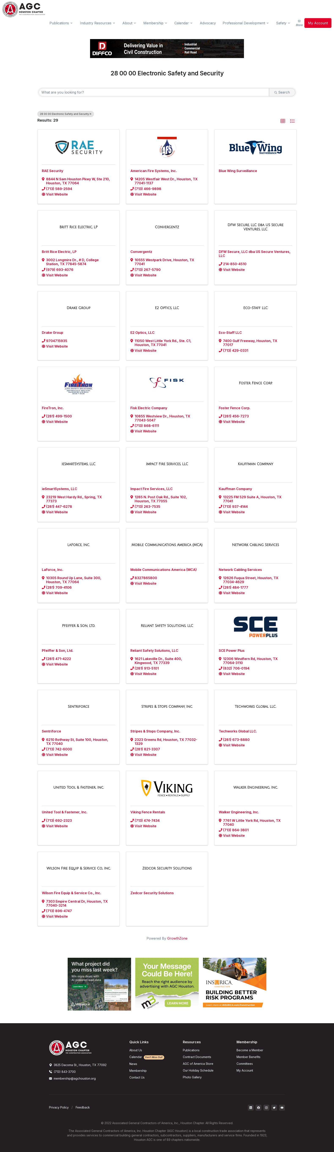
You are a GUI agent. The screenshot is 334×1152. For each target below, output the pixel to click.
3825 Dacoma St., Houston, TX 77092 (78, 1065)
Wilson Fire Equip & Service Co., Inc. (71, 893)
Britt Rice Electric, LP (59, 252)
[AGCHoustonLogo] (70, 1047)
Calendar (146, 1057)
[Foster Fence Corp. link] (255, 383)
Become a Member (250, 1050)
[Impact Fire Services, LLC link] (167, 464)
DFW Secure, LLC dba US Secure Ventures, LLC (254, 254)
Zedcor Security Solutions (152, 893)
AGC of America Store (198, 1063)
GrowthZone (177, 938)
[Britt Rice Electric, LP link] (78, 227)
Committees (245, 1063)
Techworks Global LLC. (238, 731)
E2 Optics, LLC (142, 332)
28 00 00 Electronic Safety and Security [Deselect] (65, 113)
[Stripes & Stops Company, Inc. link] (167, 707)
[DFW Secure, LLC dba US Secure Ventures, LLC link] (255, 227)
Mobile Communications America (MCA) (163, 570)
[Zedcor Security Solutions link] (167, 868)
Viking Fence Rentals (147, 812)
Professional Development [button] (244, 23)
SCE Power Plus (232, 650)
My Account (318, 23)
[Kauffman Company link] (255, 464)
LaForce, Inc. (52, 570)
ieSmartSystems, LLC (59, 489)
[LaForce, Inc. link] (78, 545)
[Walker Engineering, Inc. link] (255, 787)
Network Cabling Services (240, 570)
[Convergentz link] (167, 227)
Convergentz (141, 252)
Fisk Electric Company (148, 408)
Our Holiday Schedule (198, 1070)
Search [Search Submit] (282, 92)
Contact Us (137, 1077)
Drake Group (52, 332)
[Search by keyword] (154, 92)
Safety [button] (281, 23)
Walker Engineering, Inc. (239, 812)
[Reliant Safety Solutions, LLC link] (167, 626)
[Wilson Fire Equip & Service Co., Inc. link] (78, 868)
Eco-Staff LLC (230, 332)
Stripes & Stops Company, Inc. (155, 731)
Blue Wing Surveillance (238, 171)
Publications (191, 1050)
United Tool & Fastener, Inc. (64, 812)
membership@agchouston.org (72, 1078)
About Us (135, 1050)
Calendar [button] (181, 23)
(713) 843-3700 (62, 1071)
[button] (283, 121)
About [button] (127, 23)
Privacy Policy (59, 1107)
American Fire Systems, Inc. (153, 171)
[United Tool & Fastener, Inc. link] (78, 787)
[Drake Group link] (78, 308)
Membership (138, 1070)
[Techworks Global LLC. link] (255, 707)
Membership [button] (153, 23)
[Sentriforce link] (78, 707)
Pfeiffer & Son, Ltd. (57, 650)
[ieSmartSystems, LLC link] (78, 464)
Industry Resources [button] (95, 23)
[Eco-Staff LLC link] (255, 308)
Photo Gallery (192, 1077)
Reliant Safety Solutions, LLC (154, 650)
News (133, 1064)
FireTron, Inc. (53, 408)
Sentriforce (51, 731)
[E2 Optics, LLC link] (167, 308)
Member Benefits (248, 1057)
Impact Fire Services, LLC (151, 489)
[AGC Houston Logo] (24, 9)
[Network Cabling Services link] (255, 545)
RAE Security (52, 171)
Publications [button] (59, 23)
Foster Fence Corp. (234, 408)
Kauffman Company (235, 489)
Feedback (83, 1107)
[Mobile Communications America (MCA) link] (167, 545)
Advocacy (208, 23)
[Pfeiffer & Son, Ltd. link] (78, 626)
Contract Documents (197, 1057)
